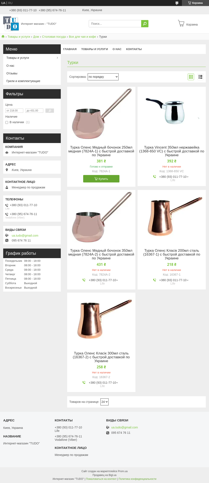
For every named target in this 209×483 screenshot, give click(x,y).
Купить (103, 179)
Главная (70, 49)
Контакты (134, 49)
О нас (117, 49)
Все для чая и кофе (82, 36)
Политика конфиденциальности (137, 478)
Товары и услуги (18, 36)
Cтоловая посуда (54, 36)
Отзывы (11, 73)
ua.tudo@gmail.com (25, 235)
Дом (36, 36)
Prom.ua (123, 471)
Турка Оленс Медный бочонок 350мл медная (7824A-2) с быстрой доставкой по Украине (101, 254)
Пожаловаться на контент (101, 478)
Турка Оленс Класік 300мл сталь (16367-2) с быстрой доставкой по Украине (101, 357)
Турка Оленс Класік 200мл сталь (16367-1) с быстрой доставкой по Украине (171, 254)
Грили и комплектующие (23, 81)
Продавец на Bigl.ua (104, 475)
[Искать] (144, 23)
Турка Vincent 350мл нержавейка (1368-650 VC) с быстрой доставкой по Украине (171, 151)
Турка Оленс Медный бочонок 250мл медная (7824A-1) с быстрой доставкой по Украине (101, 151)
